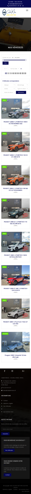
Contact (4, 400)
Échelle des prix (7, 57)
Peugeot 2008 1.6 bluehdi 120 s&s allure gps (15, 356)
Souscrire (5, 434)
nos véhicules (9, 450)
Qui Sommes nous (7, 412)
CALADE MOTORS (17, 485)
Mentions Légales (7, 403)
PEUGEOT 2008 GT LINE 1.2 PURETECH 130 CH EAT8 (15, 289)
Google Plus (23, 371)
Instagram (12, 371)
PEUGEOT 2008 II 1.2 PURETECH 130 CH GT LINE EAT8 (15, 156)
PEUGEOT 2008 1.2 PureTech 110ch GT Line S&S (15, 323)
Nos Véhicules (6, 406)
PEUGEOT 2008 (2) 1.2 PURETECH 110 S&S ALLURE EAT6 (15, 223)
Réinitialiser (21, 92)
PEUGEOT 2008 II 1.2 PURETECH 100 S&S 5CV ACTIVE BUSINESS (15, 189)
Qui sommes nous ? (24, 489)
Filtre (5, 63)
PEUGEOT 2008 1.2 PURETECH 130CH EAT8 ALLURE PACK (15, 256)
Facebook (4, 371)
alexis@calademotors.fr (16, 3)
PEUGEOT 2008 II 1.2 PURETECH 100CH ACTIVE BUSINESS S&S (15, 123)
